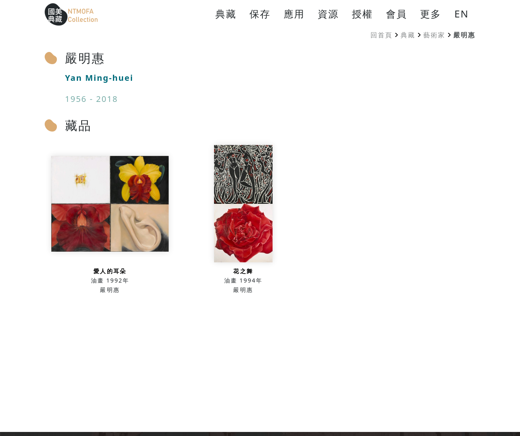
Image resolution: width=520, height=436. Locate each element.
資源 (328, 13)
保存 (260, 13)
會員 (396, 13)
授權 (362, 13)
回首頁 (381, 34)
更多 (430, 13)
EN (461, 13)
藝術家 (434, 34)
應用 (294, 13)
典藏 (225, 13)
